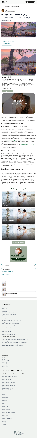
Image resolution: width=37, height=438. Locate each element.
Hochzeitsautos (5, 406)
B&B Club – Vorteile (5, 332)
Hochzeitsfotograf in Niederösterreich (8, 380)
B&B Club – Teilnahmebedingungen (8, 334)
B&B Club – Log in (5, 329)
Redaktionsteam (5, 366)
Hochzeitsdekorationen (6, 407)
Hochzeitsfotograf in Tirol (6, 386)
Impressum (4, 368)
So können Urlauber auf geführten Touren (13, 140)
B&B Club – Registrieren (6, 331)
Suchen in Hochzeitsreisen (18, 242)
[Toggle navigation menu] (26, 2)
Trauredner (4, 424)
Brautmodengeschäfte (6, 399)
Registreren (18, 258)
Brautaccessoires (5, 397)
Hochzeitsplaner (5, 415)
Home (3, 315)
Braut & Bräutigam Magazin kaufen (8, 312)
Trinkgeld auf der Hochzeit (7, 322)
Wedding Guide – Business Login (8, 357)
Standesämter (4, 422)
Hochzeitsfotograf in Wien (6, 389)
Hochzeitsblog (4, 308)
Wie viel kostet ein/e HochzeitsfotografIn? (9, 325)
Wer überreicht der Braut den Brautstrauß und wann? (11, 320)
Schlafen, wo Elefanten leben (8, 41)
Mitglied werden (31, 1)
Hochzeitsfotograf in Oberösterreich (8, 382)
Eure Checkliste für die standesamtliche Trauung (10, 323)
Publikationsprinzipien (6, 365)
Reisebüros (4, 421)
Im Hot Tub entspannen (6, 45)
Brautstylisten (4, 400)
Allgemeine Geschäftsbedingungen (8, 363)
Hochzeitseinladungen (6, 409)
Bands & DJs (4, 394)
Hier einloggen (21, 260)
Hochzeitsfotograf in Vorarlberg (7, 388)
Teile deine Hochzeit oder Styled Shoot (9, 314)
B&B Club (4, 306)
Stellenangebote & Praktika (7, 360)
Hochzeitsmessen (5, 309)
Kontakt (3, 359)
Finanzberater (4, 402)
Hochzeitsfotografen (6, 410)
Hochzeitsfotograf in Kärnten (7, 379)
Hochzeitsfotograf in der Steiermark (8, 385)
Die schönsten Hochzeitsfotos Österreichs (9, 376)
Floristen (3, 403)
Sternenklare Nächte (6, 43)
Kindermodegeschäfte (6, 419)
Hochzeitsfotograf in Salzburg (7, 383)
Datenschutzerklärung (6, 362)
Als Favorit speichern (18, 265)
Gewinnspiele (4, 311)
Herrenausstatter (5, 404)
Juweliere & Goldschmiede (7, 418)
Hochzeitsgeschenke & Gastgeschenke (9, 412)
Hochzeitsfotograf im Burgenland (8, 377)
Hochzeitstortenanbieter (6, 416)
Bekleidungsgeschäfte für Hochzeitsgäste (9, 396)
